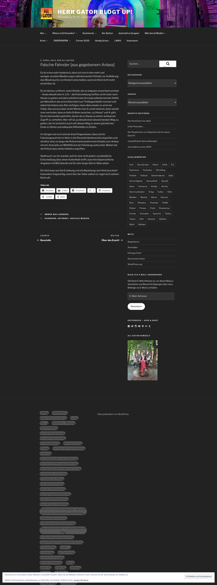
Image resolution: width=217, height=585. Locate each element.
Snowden (144, 195)
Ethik (164, 146)
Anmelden (133, 229)
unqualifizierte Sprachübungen (142, 122)
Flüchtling (160, 151)
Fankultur (147, 151)
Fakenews (134, 151)
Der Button (107, 15)
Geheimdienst (158, 157)
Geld (170, 157)
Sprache (157, 195)
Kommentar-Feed (136, 240)
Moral (154, 179)
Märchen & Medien (156, 15)
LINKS (118, 22)
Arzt (131, 146)
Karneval (142, 168)
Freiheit (132, 157)
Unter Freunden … (136, 108)
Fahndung (51, 200)
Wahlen (142, 206)
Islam (132, 168)
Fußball (143, 157)
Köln (169, 173)
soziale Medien (79, 200)
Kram (44, 22)
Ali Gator (68, 42)
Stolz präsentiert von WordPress (113, 396)
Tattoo (168, 195)
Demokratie (143, 146)
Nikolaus (142, 184)
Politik (165, 184)
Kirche (164, 168)
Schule (132, 195)
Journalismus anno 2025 (139, 128)
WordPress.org (135, 246)
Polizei (132, 190)
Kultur (161, 173)
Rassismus (164, 190)
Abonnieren (136, 288)
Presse (142, 190)
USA (141, 200)
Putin (152, 190)
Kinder (154, 168)
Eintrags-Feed (134, 234)
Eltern (155, 146)
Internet (63, 200)
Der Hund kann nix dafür (139, 102)
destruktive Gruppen (129, 15)
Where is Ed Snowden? (65, 15)
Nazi (131, 184)
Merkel (143, 179)
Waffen (162, 200)
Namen (164, 179)
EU (172, 146)
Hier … (43, 15)
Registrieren (133, 223)
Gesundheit (151, 162)
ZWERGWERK (62, 22)
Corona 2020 (82, 22)
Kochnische (90, 15)
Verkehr (151, 200)
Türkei (132, 200)
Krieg (151, 173)
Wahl (131, 206)
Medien (133, 179)
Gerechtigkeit (135, 162)
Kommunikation (137, 173)
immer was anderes (57, 196)
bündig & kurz (102, 22)
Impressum (132, 22)
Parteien (154, 184)
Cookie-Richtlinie (81, 580)
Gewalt (164, 162)
